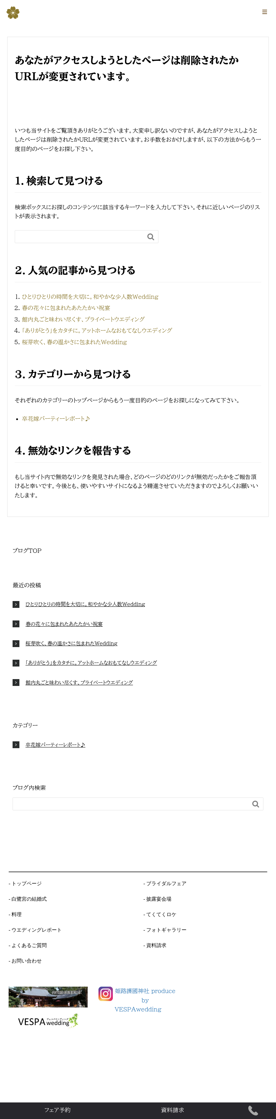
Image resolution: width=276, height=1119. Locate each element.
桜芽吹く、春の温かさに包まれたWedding (74, 342)
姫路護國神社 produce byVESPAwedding (145, 1000)
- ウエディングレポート (35, 930)
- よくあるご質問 (28, 945)
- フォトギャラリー (165, 930)
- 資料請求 (154, 945)
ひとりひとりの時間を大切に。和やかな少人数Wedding (90, 297)
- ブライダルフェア (165, 883)
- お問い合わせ (25, 961)
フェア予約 (58, 1110)
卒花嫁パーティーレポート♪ (56, 419)
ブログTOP (27, 551)
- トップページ (25, 883)
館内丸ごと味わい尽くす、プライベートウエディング (83, 319)
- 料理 (15, 914)
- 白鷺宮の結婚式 (28, 899)
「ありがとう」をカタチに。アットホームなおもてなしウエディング (97, 330)
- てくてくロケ (159, 914)
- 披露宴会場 (157, 899)
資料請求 (172, 1110)
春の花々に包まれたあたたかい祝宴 (66, 308)
